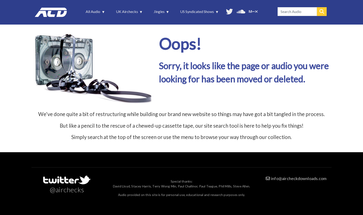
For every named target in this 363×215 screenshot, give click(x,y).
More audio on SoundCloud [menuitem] (241, 11)
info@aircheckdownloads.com (298, 178)
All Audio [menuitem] (93, 12)
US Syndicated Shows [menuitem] (197, 12)
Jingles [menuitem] (159, 12)
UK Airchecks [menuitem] (127, 12)
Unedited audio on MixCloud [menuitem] (253, 11)
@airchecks (67, 189)
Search (322, 11)
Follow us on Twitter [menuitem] (229, 11)
